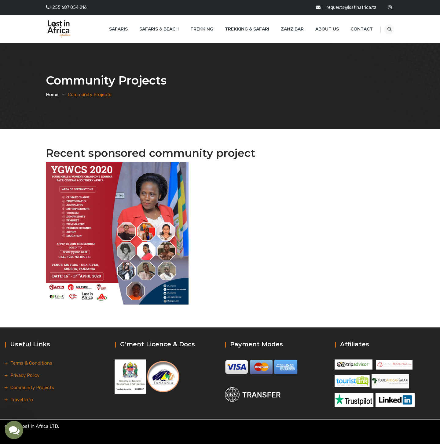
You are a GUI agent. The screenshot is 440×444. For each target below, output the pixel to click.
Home (52, 94)
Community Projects (32, 387)
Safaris (113, 29)
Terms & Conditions (31, 363)
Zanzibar (287, 29)
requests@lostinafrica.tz (351, 7)
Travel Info (21, 399)
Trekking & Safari (242, 29)
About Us (322, 29)
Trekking (196, 29)
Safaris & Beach (154, 29)
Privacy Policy (24, 375)
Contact (357, 29)
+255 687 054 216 (68, 7)
